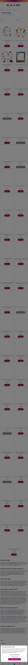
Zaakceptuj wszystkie (14, 659)
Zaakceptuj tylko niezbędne (14, 654)
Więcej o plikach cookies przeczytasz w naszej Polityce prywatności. (12, 652)
